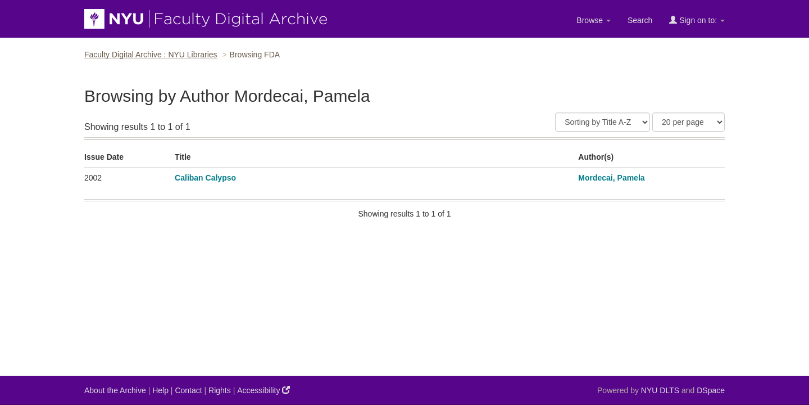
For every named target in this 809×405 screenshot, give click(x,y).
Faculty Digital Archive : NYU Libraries (150, 54)
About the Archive (115, 390)
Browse (593, 20)
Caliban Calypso (205, 177)
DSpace (711, 390)
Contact (188, 390)
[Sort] (602, 122)
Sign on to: (697, 20)
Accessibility (263, 390)
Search (640, 20)
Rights (219, 390)
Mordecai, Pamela (611, 177)
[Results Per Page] (688, 122)
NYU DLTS (660, 390)
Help (160, 390)
